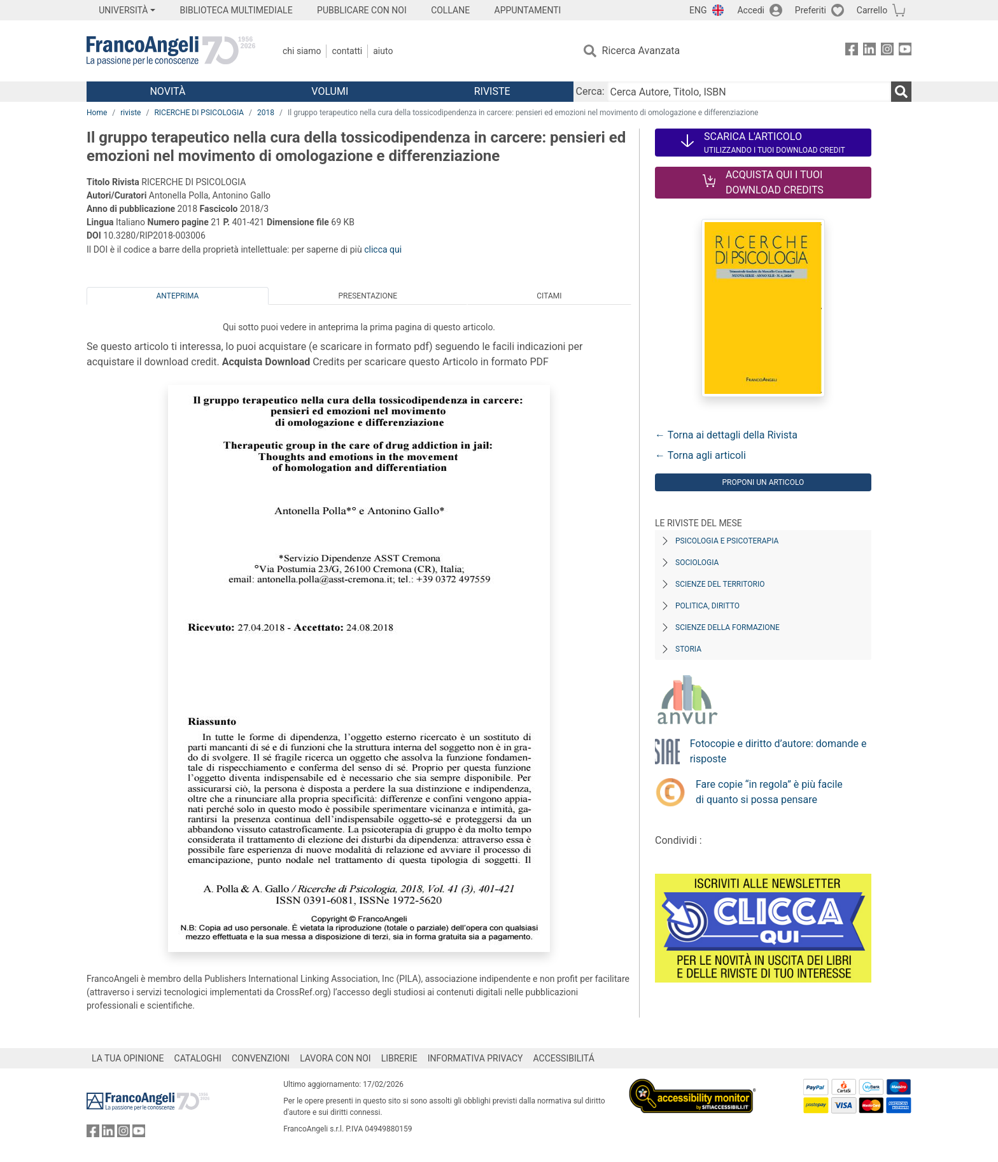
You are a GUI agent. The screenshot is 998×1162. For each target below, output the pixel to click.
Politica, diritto (707, 605)
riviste (130, 112)
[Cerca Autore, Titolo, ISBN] (749, 91)
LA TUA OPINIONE (128, 1058)
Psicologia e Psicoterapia (726, 540)
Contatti (347, 51)
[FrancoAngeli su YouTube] (905, 51)
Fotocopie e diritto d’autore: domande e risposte (778, 751)
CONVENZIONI (261, 1058)
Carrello (872, 10)
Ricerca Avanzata (641, 51)
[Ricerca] (901, 91)
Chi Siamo (302, 51)
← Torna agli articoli (700, 455)
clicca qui (383, 249)
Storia (688, 649)
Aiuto (383, 51)
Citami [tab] (549, 295)
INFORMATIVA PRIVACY (475, 1058)
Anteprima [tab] (178, 295)
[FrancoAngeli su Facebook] (851, 51)
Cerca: (590, 91)
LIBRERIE (399, 1058)
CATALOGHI (197, 1058)
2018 (265, 112)
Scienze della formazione (727, 627)
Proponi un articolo (763, 482)
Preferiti (810, 10)
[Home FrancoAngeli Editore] (171, 51)
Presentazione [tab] (367, 295)
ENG (697, 10)
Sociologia (697, 562)
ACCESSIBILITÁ (563, 1058)
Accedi (750, 10)
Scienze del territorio (720, 584)
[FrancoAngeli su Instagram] (887, 51)
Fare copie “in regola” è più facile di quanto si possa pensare (769, 792)
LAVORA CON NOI (335, 1058)
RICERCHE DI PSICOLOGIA (199, 112)
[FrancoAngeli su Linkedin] (869, 51)
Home (97, 112)
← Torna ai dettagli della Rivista (726, 435)
